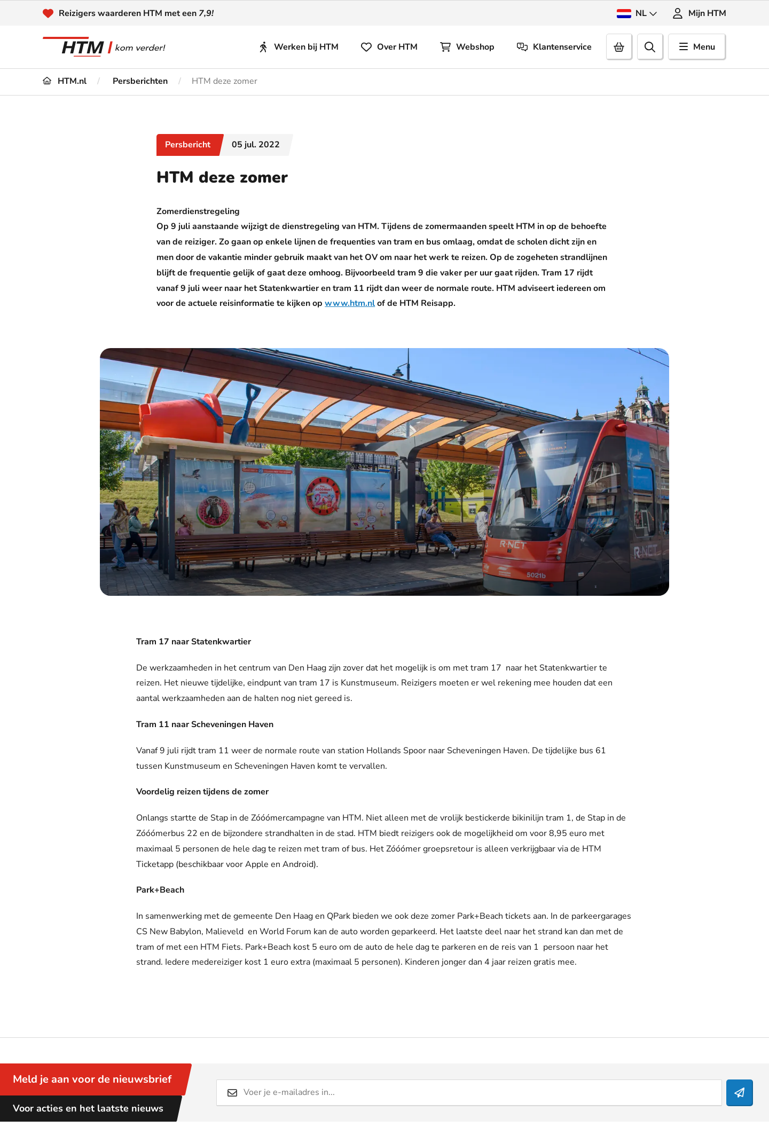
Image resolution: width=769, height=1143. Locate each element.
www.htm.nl (350, 303)
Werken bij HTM (298, 47)
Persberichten (139, 81)
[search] (650, 47)
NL (637, 13)
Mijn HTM (699, 13)
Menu (697, 47)
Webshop (467, 47)
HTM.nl (65, 81)
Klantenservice (554, 47)
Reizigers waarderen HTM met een (136, 13)
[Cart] (619, 47)
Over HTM (389, 47)
